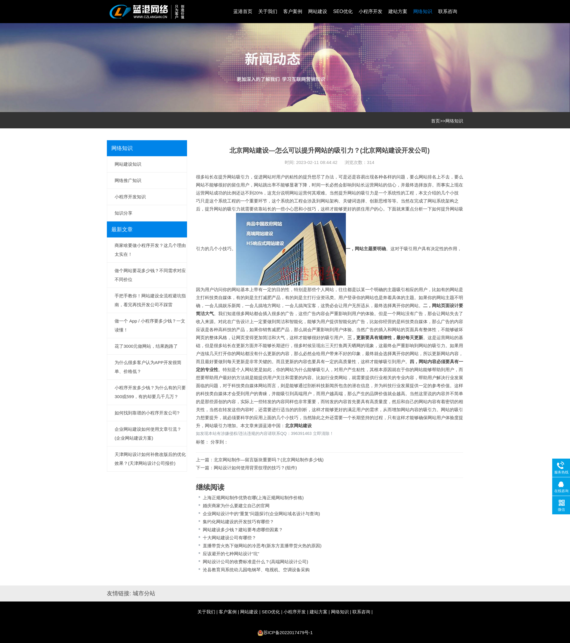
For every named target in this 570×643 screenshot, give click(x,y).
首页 (435, 120)
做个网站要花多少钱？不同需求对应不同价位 (150, 275)
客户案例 (292, 11)
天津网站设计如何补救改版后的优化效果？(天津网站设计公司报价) (150, 459)
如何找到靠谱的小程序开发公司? (147, 412)
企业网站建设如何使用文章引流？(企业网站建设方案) (148, 434)
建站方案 (397, 11)
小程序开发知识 (130, 196)
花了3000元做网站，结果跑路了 (146, 346)
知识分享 (123, 213)
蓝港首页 (242, 11)
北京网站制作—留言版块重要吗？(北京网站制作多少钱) (269, 459)
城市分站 (144, 593)
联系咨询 (447, 11)
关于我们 (267, 11)
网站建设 (317, 11)
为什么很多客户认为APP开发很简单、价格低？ (148, 367)
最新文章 (122, 229)
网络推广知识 (128, 180)
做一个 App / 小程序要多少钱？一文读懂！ (150, 325)
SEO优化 (343, 11)
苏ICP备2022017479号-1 (288, 632)
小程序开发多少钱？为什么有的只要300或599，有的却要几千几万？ (150, 392)
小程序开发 (370, 11)
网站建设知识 (128, 164)
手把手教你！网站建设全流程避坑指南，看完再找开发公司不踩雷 (150, 300)
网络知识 (422, 11)
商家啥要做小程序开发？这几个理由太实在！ (150, 250)
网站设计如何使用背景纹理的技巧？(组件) (255, 467)
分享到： (219, 441)
